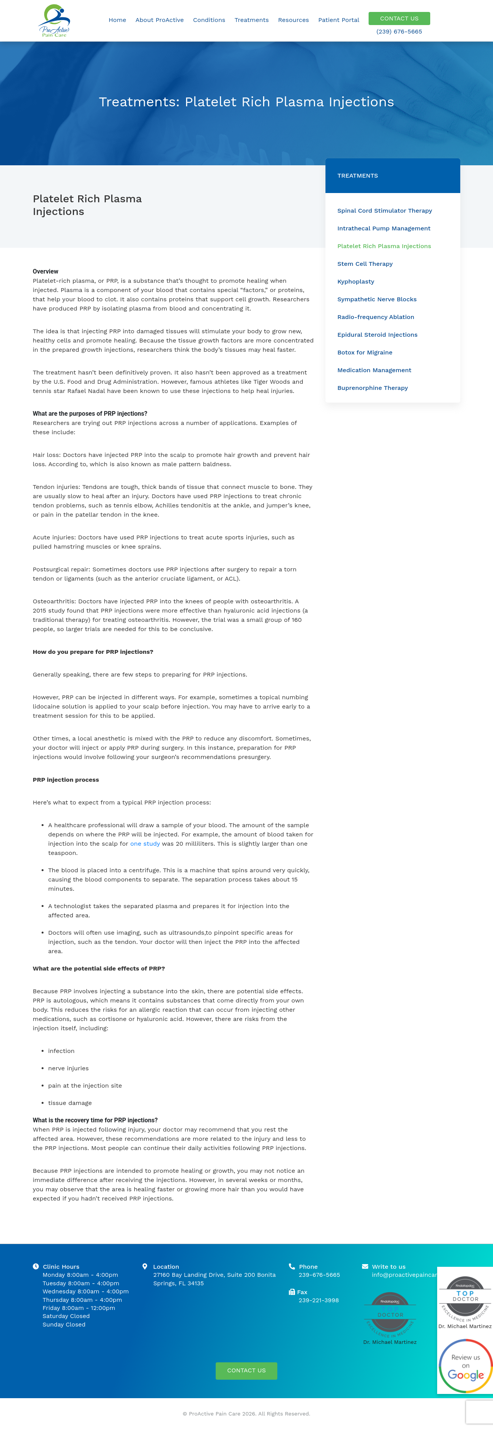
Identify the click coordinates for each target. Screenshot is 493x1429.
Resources (293, 20)
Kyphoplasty (355, 281)
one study (145, 843)
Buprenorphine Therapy (372, 387)
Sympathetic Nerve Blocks (377, 299)
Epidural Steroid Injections (377, 334)
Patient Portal (338, 20)
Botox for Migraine (364, 352)
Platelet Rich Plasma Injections (384, 246)
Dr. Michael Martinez (390, 1342)
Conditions (209, 20)
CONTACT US (399, 20)
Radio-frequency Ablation (375, 317)
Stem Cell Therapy (365, 263)
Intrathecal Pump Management (384, 228)
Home (117, 20)
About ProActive (160, 20)
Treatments (252, 20)
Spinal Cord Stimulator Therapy (384, 210)
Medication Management (374, 370)
